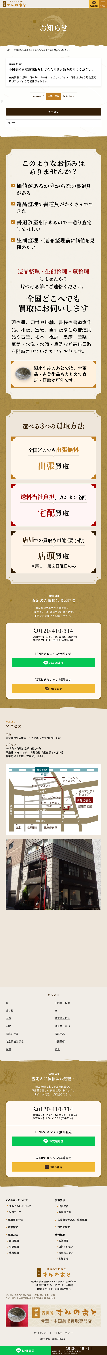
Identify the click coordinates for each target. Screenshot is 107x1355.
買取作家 (13, 1227)
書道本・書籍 (62, 1026)
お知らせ (63, 1258)
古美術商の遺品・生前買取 (72, 1219)
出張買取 (14, 1240)
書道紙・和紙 (62, 1018)
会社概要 (63, 1240)
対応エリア (15, 1212)
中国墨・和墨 (62, 1002)
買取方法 (13, 1234)
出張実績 (63, 1206)
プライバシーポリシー (63, 1332)
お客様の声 (65, 1212)
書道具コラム (66, 1252)
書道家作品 (12, 1033)
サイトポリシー (41, 1332)
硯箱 (8, 1049)
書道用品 (60, 1033)
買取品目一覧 (15, 1219)
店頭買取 (14, 1252)
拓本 (57, 1049)
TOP (7, 49)
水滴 (8, 1018)
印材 (8, 1026)
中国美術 (60, 1041)
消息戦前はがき (15, 1041)
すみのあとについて (20, 1206)
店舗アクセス (66, 1246)
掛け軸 (9, 1010)
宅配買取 (14, 1246)
